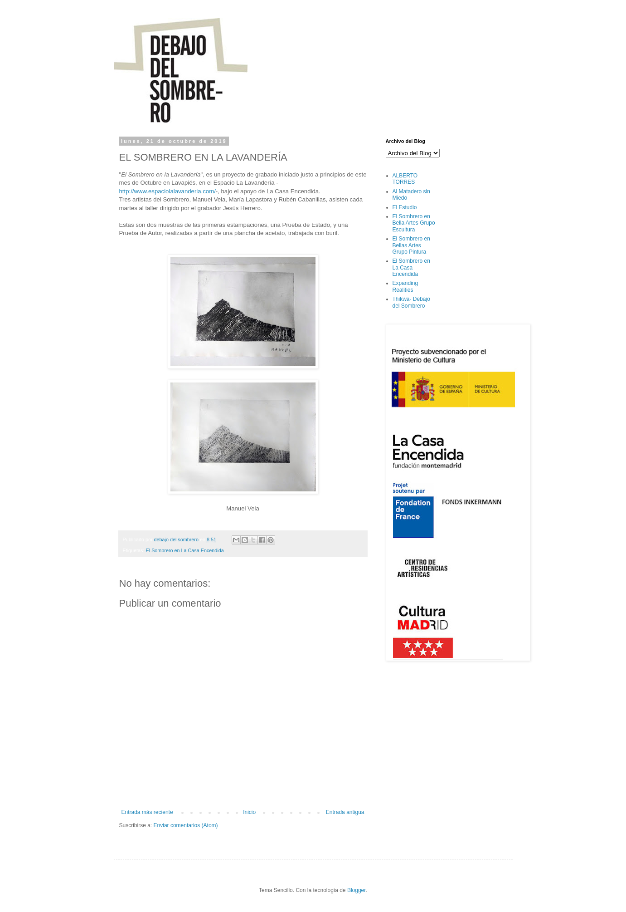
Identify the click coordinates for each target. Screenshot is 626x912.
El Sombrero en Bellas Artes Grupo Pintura (411, 245)
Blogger (356, 890)
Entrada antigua (345, 812)
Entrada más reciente (147, 812)
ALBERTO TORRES (405, 178)
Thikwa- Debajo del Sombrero (411, 302)
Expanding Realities (405, 286)
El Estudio (405, 207)
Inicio (249, 812)
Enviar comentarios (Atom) (186, 825)
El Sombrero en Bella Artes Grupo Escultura (414, 223)
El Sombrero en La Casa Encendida (185, 550)
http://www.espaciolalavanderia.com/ (167, 191)
